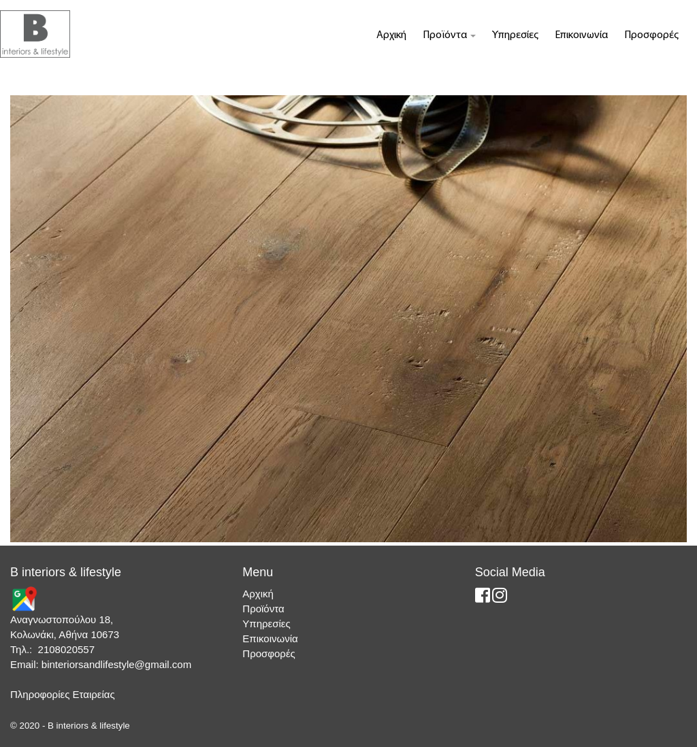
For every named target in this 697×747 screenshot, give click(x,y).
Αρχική (391, 35)
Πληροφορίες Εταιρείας (62, 694)
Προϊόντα (449, 35)
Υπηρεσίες (515, 35)
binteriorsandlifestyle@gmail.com (116, 664)
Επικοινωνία (581, 35)
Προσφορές (651, 35)
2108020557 (66, 649)
